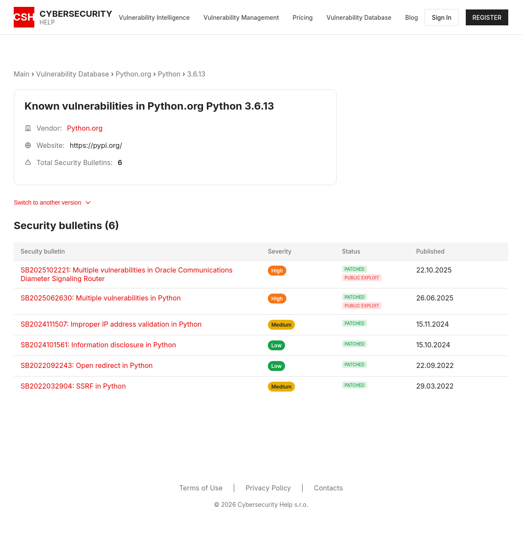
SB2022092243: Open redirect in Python (87, 365)
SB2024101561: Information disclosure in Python (98, 344)
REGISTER (487, 17)
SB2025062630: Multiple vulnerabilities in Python (101, 298)
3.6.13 (196, 74)
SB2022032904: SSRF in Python (73, 386)
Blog (411, 17)
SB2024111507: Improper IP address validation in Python (111, 324)
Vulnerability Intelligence (154, 17)
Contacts (328, 488)
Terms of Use (200, 488)
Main (22, 74)
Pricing (303, 17)
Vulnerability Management (241, 17)
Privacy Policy (268, 488)
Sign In (442, 17)
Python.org (133, 74)
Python (169, 74)
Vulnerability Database (359, 17)
